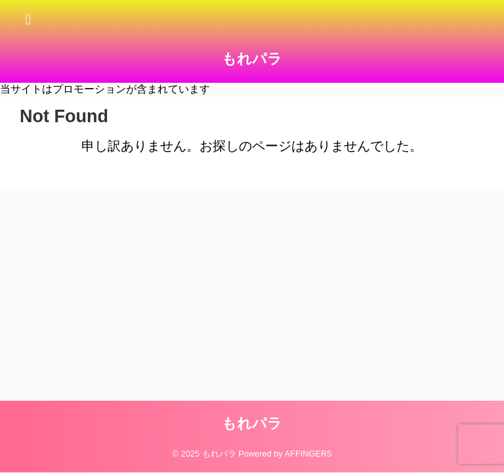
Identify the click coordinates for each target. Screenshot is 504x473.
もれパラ (252, 59)
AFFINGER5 (308, 454)
